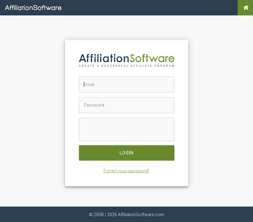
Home (244, 7)
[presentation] (125, 130)
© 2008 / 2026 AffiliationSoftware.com (126, 214)
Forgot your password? (126, 170)
